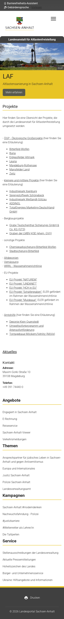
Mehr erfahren (14, 92)
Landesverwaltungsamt (17, 489)
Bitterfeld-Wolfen (19, 149)
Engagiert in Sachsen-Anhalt (20, 412)
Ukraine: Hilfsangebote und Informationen (28, 580)
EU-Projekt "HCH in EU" (23, 287)
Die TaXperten (11, 534)
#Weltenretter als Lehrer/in (18, 527)
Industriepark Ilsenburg (23, 191)
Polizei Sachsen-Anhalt (16, 482)
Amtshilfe (10, 315)
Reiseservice (10, 425)
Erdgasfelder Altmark (21, 157)
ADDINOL (14, 203)
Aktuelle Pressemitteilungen (19, 559)
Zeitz (12, 173)
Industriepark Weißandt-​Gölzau (28, 199)
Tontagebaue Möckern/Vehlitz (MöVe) (32, 334)
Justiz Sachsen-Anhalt (16, 475)
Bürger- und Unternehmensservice (23, 573)
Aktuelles (10, 352)
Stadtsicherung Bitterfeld (24, 251)
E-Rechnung (10, 419)
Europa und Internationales (19, 468)
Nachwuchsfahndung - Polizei (21, 514)
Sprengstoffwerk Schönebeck (26, 195)
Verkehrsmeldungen (14, 439)
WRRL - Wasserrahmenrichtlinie (23, 266)
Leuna (13, 161)
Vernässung (11, 262)
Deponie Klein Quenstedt (24, 321)
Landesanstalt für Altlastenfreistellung (32, 39)
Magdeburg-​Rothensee (23, 165)
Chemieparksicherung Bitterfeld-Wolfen (32, 247)
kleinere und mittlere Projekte (21, 180)
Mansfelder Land (19, 169)
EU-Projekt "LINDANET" (23, 283)
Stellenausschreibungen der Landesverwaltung (30, 552)
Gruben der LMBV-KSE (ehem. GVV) (30, 233)
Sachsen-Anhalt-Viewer (16, 432)
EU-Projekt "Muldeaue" (22, 300)
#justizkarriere (11, 520)
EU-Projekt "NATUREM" (23, 279)
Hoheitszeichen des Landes (19, 566)
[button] (21, 3)
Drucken (32, 598)
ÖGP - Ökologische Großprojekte (23, 138)
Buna (12, 153)
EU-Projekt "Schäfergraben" (25, 291)
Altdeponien (11, 257)
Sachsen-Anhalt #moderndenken (22, 507)
